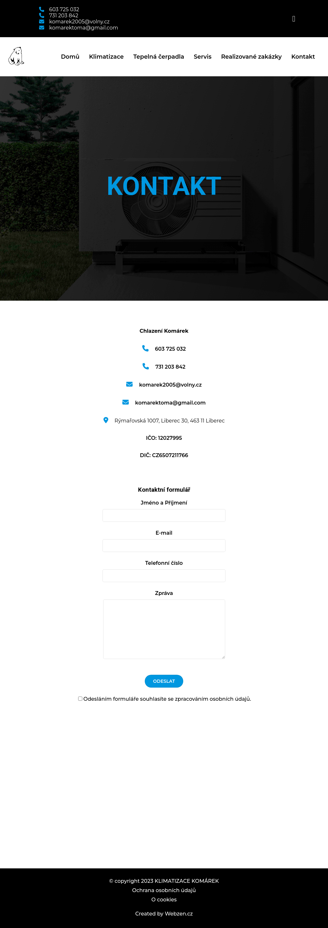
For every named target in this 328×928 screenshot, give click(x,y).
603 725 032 (59, 9)
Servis (202, 56)
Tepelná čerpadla (158, 56)
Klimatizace (106, 56)
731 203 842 (58, 16)
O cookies (163, 900)
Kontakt (303, 56)
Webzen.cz (179, 914)
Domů (70, 56)
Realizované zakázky (251, 56)
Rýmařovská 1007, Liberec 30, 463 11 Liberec (164, 421)
